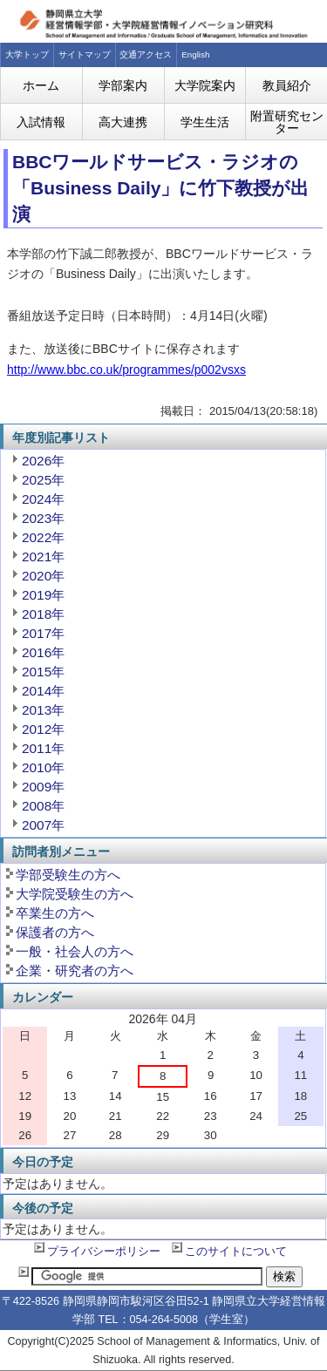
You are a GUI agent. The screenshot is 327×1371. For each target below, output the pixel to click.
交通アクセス (145, 54)
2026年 (43, 460)
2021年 (43, 556)
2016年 (43, 652)
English (195, 54)
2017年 (43, 633)
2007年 (43, 825)
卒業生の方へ (55, 913)
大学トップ (27, 54)
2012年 (43, 729)
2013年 (43, 709)
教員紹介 (286, 85)
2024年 (43, 499)
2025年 (43, 479)
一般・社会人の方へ (74, 951)
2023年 (43, 518)
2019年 (43, 594)
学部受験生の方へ (68, 874)
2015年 (43, 671)
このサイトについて (236, 1251)
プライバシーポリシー (103, 1251)
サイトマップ (84, 54)
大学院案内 (204, 85)
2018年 (43, 614)
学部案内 (123, 85)
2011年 (43, 748)
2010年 (43, 767)
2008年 (43, 805)
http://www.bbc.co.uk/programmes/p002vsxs (126, 370)
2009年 (43, 786)
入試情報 (41, 122)
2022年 (43, 537)
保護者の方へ (55, 932)
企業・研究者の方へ (74, 970)
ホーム (41, 85)
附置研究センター (287, 122)
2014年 (43, 690)
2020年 (43, 575)
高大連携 (123, 122)
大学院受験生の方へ (74, 893)
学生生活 (205, 122)
